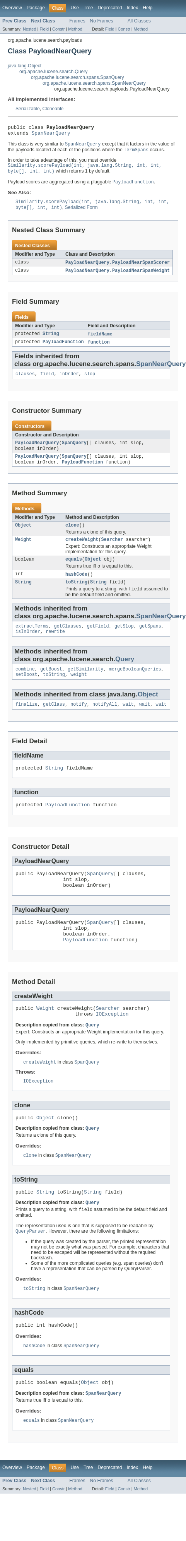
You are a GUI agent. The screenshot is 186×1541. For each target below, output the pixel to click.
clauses (25, 382)
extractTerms (31, 641)
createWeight (81, 551)
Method (75, 29)
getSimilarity (85, 686)
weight (78, 692)
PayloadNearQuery (37, 451)
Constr (58, 29)
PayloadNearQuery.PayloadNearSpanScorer (117, 268)
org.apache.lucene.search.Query (53, 71)
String (51, 341)
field (47, 382)
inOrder (69, 382)
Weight (23, 551)
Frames (77, 21)
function (99, 349)
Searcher (112, 551)
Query (124, 675)
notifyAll (104, 723)
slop (89, 382)
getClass (54, 723)
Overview (12, 7)
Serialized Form (81, 213)
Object (23, 536)
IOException (112, 1045)
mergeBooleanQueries (135, 686)
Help (147, 7)
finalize (26, 723)
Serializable (27, 108)
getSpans (150, 641)
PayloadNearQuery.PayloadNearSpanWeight (117, 277)
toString (76, 596)
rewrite (55, 648)
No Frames (101, 21)
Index (132, 7)
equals (73, 572)
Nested (29, 29)
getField (98, 641)
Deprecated (110, 7)
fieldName (100, 341)
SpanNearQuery (51, 135)
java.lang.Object (24, 65)
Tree (88, 7)
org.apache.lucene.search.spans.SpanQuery (77, 77)
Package (36, 7)
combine (25, 686)
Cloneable (53, 108)
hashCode (76, 588)
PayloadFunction (63, 349)
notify (78, 723)
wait (128, 723)
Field (44, 29)
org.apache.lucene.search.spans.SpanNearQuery (94, 83)
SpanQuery (74, 451)
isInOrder (27, 648)
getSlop (124, 641)
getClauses (68, 641)
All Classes (139, 21)
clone (72, 536)
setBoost (26, 692)
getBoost (51, 686)
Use (74, 7)
